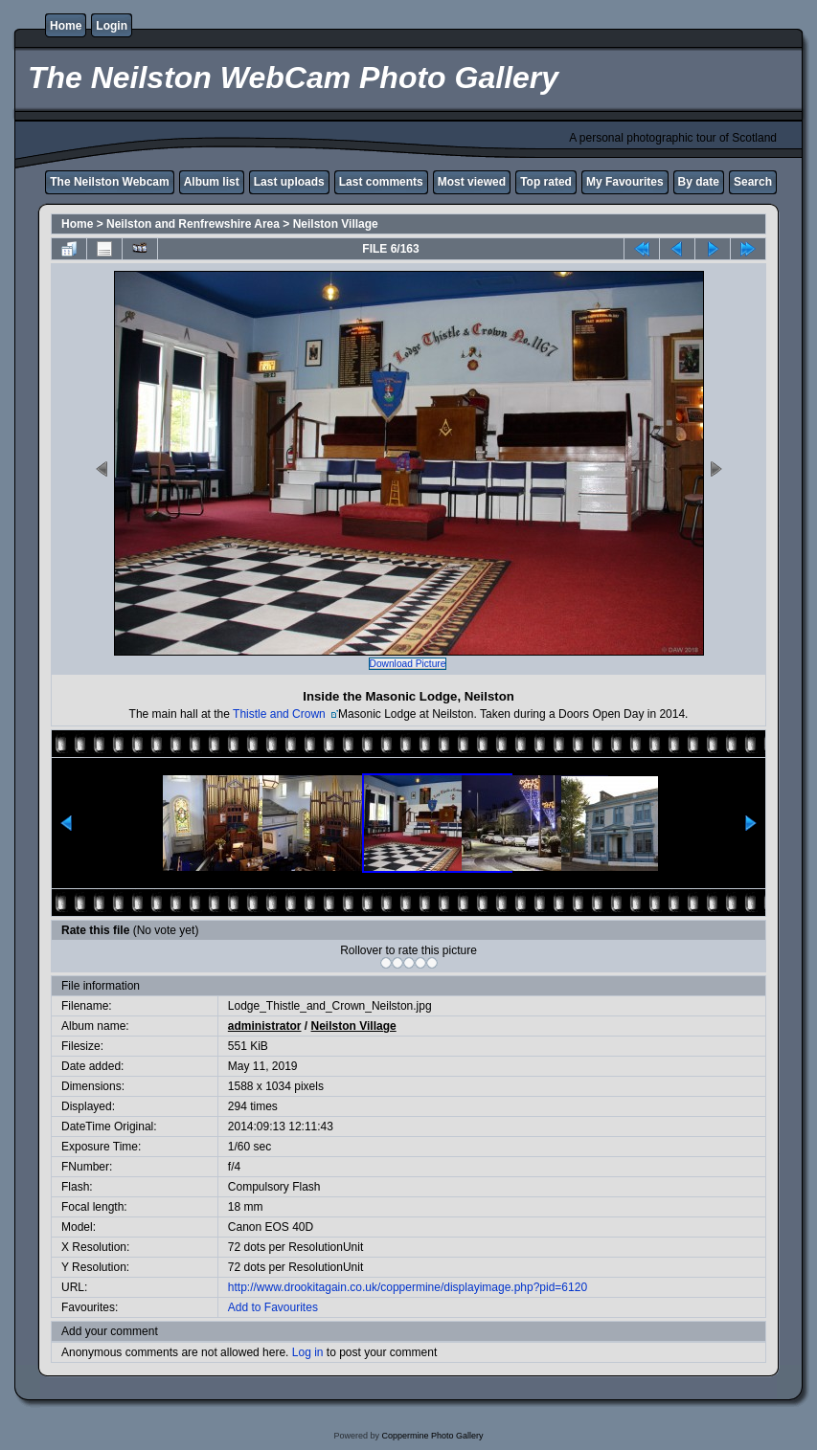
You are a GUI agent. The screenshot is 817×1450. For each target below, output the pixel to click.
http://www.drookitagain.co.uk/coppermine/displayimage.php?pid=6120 (407, 1287)
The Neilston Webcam (109, 182)
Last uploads (289, 182)
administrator (265, 1026)
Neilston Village (335, 224)
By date (698, 182)
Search (753, 182)
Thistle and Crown (281, 714)
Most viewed (472, 182)
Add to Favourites (273, 1307)
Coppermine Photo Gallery (432, 1435)
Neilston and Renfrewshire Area (193, 224)
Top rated (546, 182)
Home (65, 26)
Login (111, 26)
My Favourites (625, 182)
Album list (211, 182)
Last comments (381, 182)
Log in (308, 1352)
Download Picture (408, 663)
